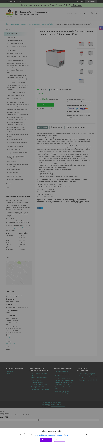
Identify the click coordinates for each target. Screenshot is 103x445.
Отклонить (59, 440)
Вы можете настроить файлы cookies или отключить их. (51, 435)
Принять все (46, 440)
